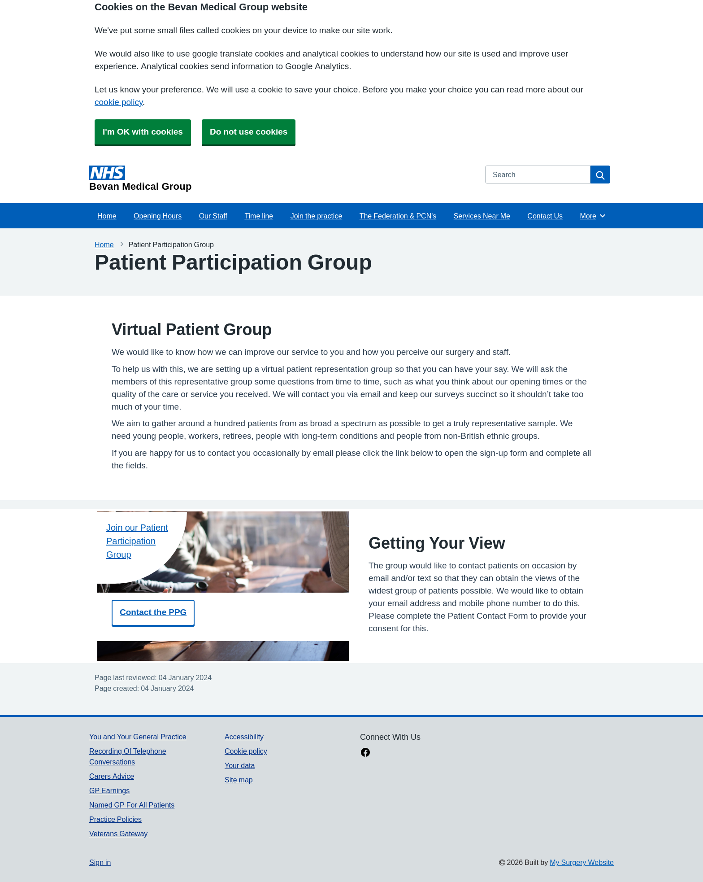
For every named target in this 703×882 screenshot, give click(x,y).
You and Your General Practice (138, 736)
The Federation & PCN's (398, 215)
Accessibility (244, 736)
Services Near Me (482, 215)
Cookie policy (246, 751)
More (593, 215)
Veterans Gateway (118, 833)
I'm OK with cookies (143, 131)
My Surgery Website (582, 862)
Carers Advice (111, 776)
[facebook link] (365, 753)
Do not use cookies (248, 131)
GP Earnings (109, 790)
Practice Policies (115, 819)
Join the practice (317, 215)
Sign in (100, 862)
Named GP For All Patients (131, 804)
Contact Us (545, 215)
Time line (258, 215)
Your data (240, 765)
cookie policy (119, 102)
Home (107, 215)
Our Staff (213, 215)
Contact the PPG (153, 612)
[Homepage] (281, 179)
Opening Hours (158, 215)
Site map (239, 779)
